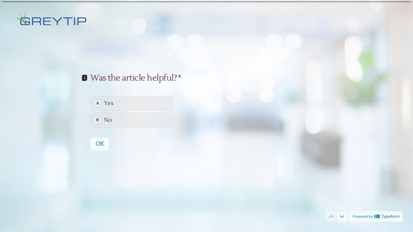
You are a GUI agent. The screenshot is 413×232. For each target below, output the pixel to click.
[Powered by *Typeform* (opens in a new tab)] (376, 216)
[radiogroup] (131, 111)
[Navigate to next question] (342, 216)
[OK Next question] (99, 143)
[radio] (131, 103)
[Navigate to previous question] (331, 216)
